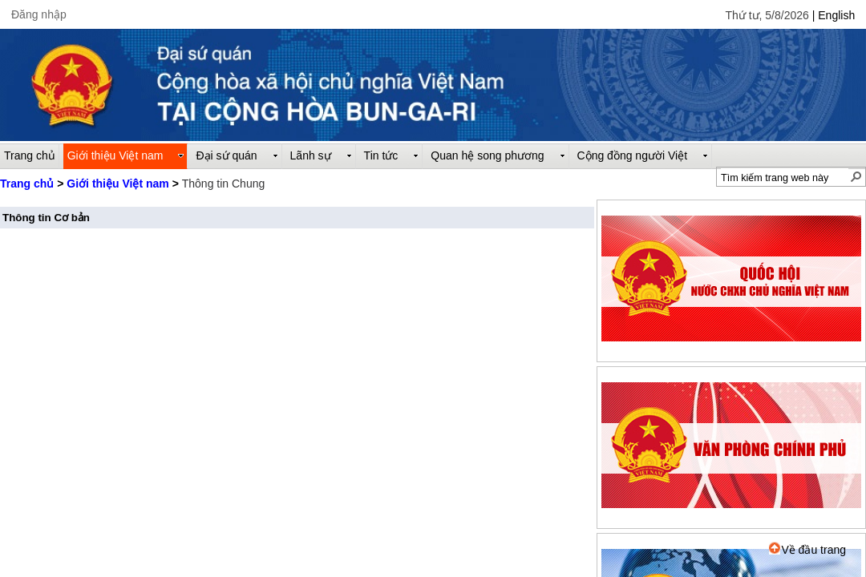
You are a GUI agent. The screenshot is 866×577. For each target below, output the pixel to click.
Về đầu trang (807, 549)
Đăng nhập (39, 14)
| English (833, 15)
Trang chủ (27, 183)
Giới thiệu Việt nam (117, 183)
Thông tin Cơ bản (46, 218)
